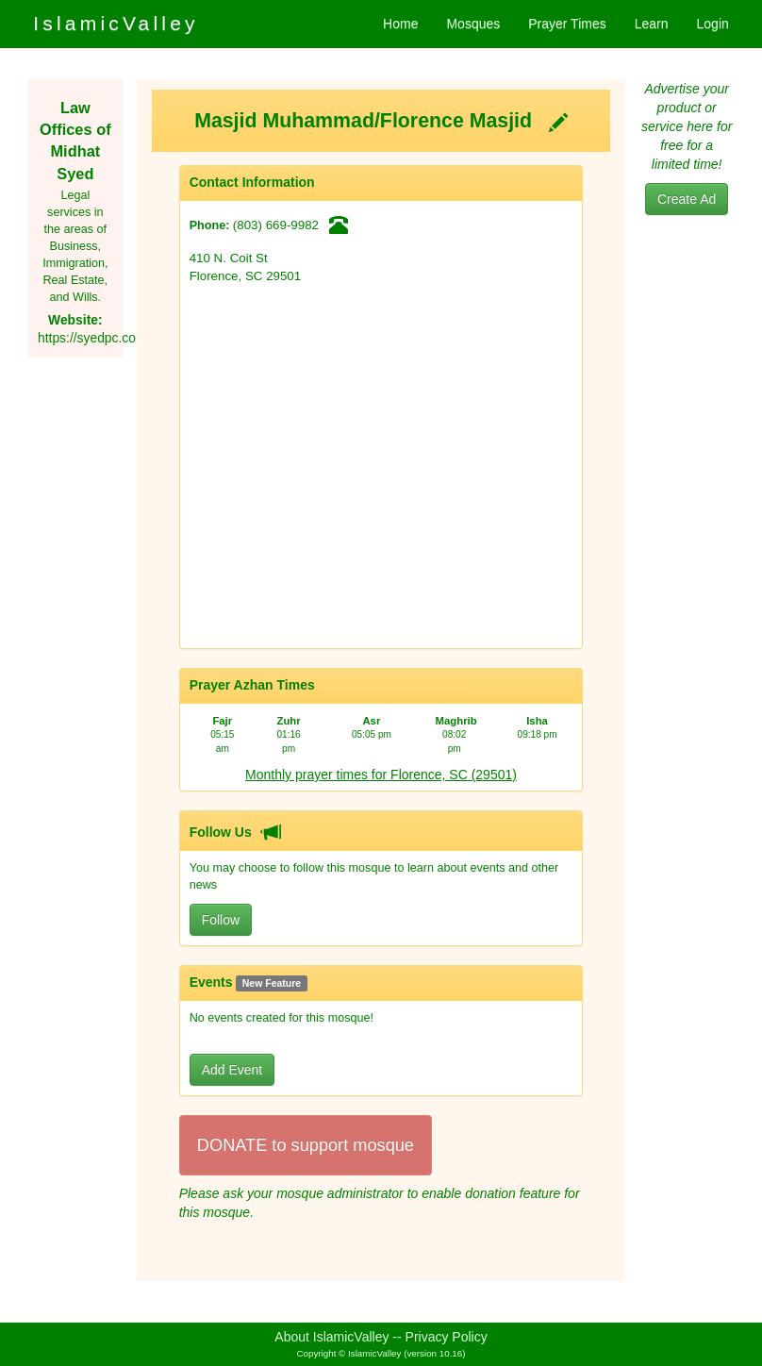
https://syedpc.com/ (94, 337)
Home (400, 23)
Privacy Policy (447, 1336)
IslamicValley (116, 23)
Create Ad (686, 199)
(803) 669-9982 (276, 225)
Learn (652, 23)
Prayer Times (566, 23)
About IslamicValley (331, 1336)
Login (713, 23)
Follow (221, 919)
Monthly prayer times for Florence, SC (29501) (381, 774)
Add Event (232, 1069)
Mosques (473, 23)
